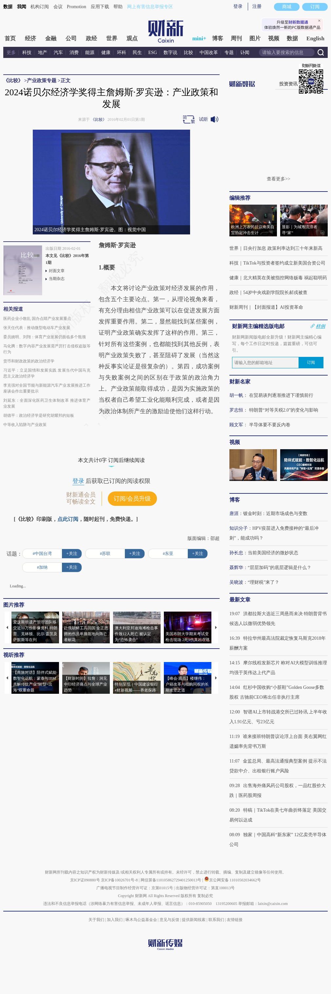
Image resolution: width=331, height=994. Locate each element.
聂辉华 (236, 567)
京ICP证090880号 (85, 880)
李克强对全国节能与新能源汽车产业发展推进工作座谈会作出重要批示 (46, 388)
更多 (11, 52)
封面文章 (57, 270)
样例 (320, 326)
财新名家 (239, 381)
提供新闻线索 (193, 919)
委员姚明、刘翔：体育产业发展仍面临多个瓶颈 (44, 337)
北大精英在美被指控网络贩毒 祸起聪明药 (285, 277)
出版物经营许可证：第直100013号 (205, 888)
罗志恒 (236, 410)
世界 (111, 38)
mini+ (199, 38)
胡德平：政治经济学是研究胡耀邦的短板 (38, 415)
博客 (217, 38)
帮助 (118, 6)
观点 (132, 38)
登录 (238, 6)
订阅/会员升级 (132, 498)
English (315, 38)
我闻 (21, 6)
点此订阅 (67, 519)
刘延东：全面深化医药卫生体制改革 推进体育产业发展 (46, 403)
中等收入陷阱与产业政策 (25, 424)
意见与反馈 (169, 919)
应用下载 (100, 6)
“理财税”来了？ (263, 582)
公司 (71, 38)
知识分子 (238, 528)
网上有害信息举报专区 (150, 6)
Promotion (76, 6)
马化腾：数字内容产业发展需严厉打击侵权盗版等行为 (46, 349)
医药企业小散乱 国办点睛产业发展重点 (37, 318)
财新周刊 (238, 307)
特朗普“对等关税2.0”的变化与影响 (284, 410)
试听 (203, 119)
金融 (50, 38)
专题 (229, 52)
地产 (42, 52)
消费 (74, 52)
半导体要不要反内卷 (269, 424)
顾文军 (236, 424)
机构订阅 (39, 6)
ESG (152, 52)
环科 (121, 52)
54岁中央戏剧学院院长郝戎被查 (275, 292)
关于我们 (96, 919)
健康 (105, 52)
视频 (273, 38)
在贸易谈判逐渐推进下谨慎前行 (281, 395)
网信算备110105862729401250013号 (172, 880)
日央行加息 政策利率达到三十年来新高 (282, 248)
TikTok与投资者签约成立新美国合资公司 (284, 263)
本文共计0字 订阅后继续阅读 (111, 460)
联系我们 (216, 919)
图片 (255, 38)
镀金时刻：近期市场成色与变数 (275, 513)
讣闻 (244, 52)
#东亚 (168, 553)
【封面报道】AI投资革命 (277, 307)
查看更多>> (278, 178)
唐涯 (234, 513)
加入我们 (115, 919)
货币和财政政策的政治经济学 (28, 361)
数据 (7, 6)
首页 (10, 38)
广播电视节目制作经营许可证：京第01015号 (134, 888)
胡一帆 (236, 395)
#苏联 (105, 553)
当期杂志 (57, 278)
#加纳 (42, 567)
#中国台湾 (42, 553)
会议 (58, 6)
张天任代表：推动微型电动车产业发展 (36, 327)
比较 (188, 52)
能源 (90, 52)
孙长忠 (236, 552)
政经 (91, 38)
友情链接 (235, 919)
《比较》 (13, 80)
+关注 (71, 553)
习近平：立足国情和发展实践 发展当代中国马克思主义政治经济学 (46, 373)
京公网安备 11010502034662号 (232, 880)
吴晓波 (236, 582)
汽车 (58, 52)
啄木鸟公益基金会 (142, 919)
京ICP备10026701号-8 (120, 880)
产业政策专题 (41, 80)
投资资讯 (288, 84)
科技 (26, 52)
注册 (257, 6)
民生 (137, 52)
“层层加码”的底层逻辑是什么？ (279, 567)
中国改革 (209, 52)
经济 (30, 38)
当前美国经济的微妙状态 (273, 552)
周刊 (236, 38)
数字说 (170, 52)
